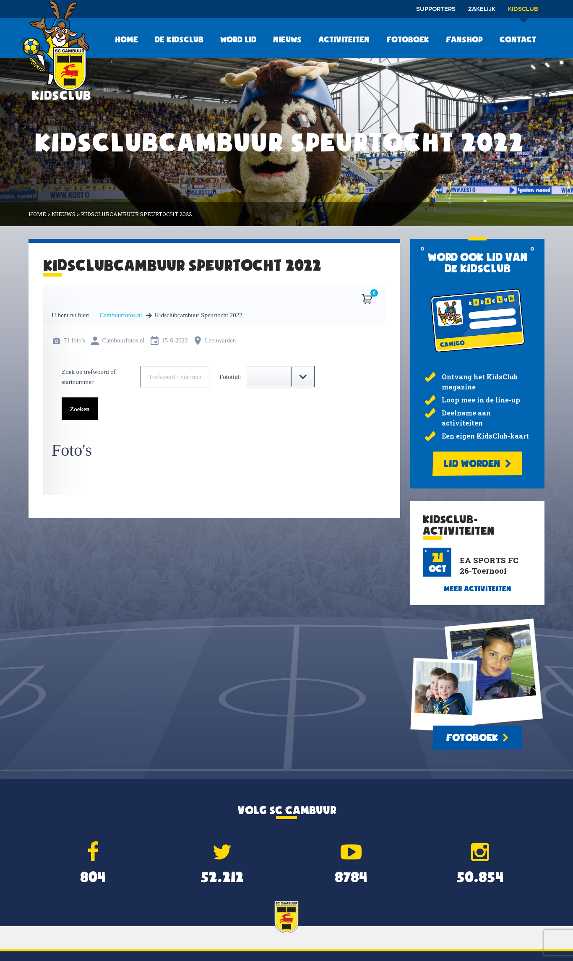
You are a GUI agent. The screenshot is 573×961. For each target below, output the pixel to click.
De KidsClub (179, 39)
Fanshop (464, 39)
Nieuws (287, 39)
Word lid (238, 39)
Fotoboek (407, 39)
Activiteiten (344, 39)
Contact (518, 39)
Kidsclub (523, 11)
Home (126, 39)
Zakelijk (481, 9)
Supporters (436, 9)
